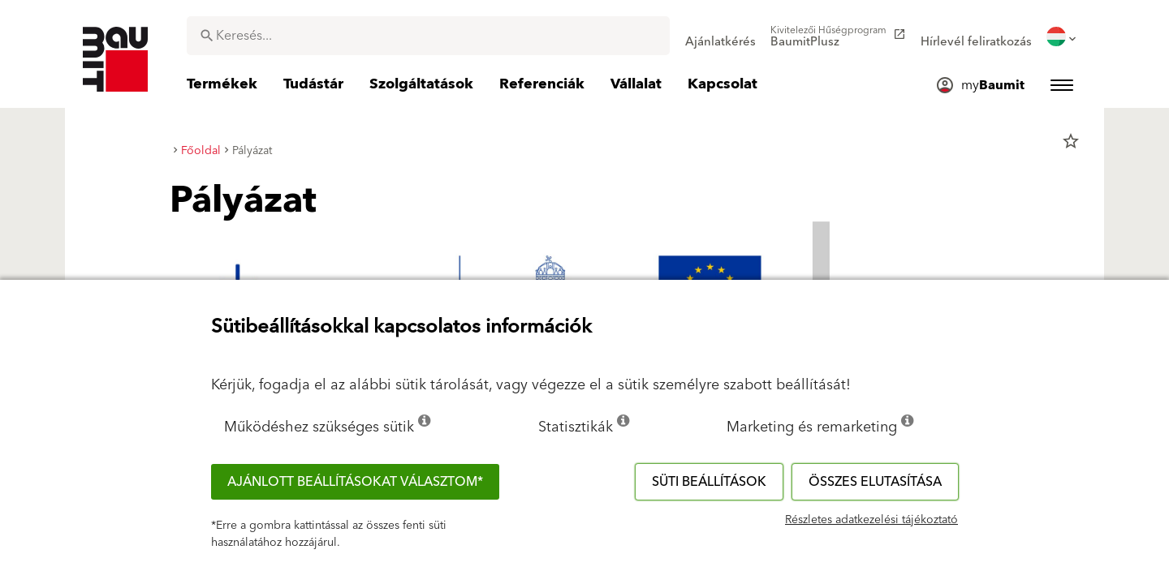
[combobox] (428, 35)
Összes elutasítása (875, 481)
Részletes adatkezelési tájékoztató (871, 520)
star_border (1071, 141)
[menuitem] (720, 36)
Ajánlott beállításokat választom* (355, 481)
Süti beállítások (709, 481)
